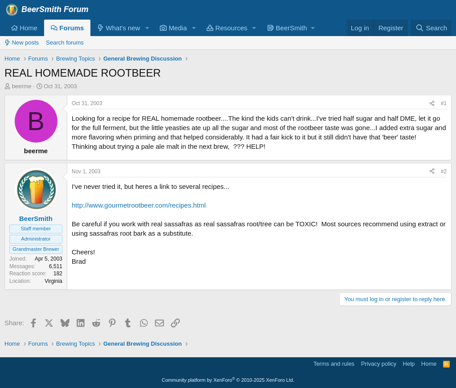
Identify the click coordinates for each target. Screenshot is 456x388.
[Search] (431, 28)
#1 (444, 103)
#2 (444, 171)
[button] (147, 28)
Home (24, 28)
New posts (21, 42)
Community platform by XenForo (228, 380)
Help (409, 363)
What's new (118, 28)
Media (173, 28)
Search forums (65, 42)
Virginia (53, 281)
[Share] (432, 103)
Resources (227, 28)
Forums (67, 28)
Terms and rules (334, 363)
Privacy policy (378, 363)
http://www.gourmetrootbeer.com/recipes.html (139, 205)
